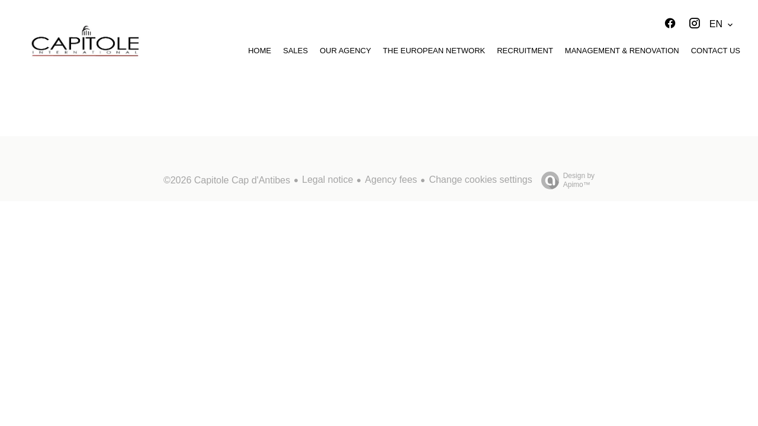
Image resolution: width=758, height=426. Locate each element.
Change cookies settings (480, 180)
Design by (565, 180)
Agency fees (391, 180)
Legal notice (327, 180)
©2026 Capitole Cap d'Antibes (226, 180)
